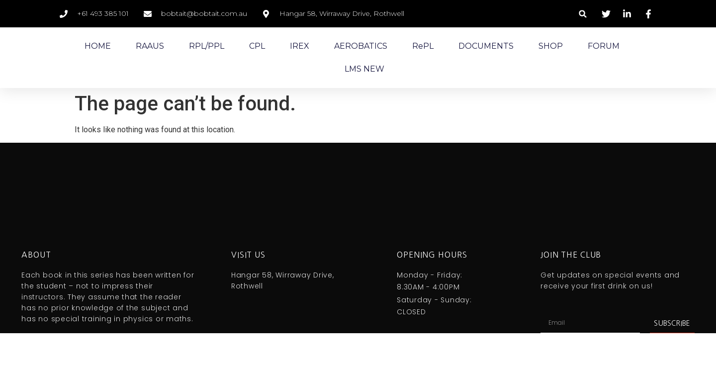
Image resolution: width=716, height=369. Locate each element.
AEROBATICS (360, 46)
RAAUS (150, 46)
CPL (257, 46)
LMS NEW (364, 69)
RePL (423, 46)
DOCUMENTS (486, 46)
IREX (299, 46)
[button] (583, 13)
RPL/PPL (206, 46)
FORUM (604, 46)
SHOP (550, 46)
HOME (98, 46)
